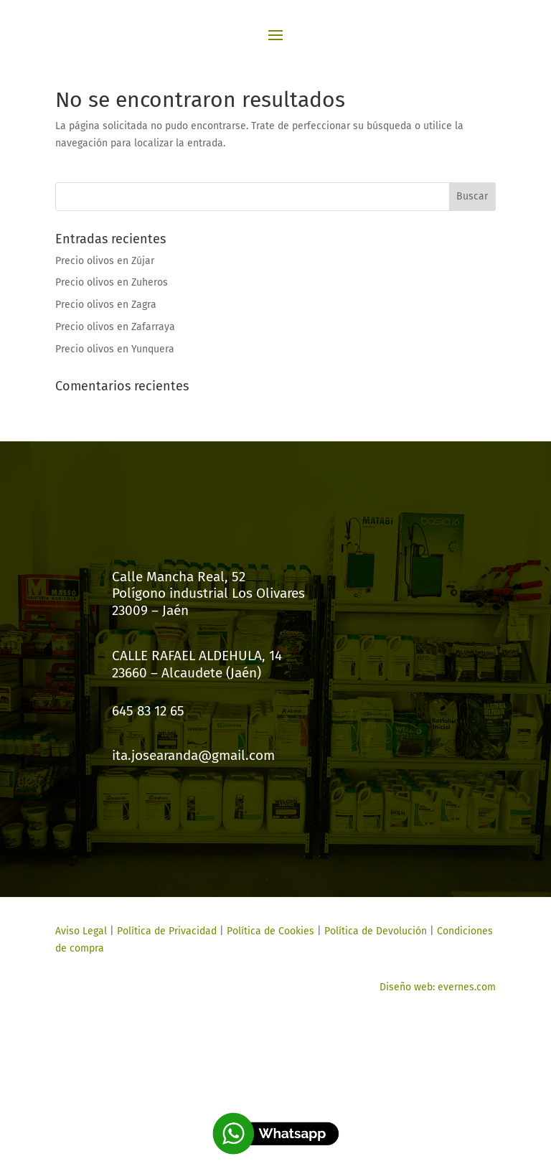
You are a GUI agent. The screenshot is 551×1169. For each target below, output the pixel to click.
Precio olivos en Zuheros (111, 282)
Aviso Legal (81, 931)
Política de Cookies (269, 931)
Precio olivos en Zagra (105, 305)
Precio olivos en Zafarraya (115, 327)
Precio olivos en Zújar (104, 261)
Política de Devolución (375, 931)
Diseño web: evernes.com (438, 987)
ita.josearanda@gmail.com (193, 755)
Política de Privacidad (167, 931)
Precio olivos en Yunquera (114, 349)
